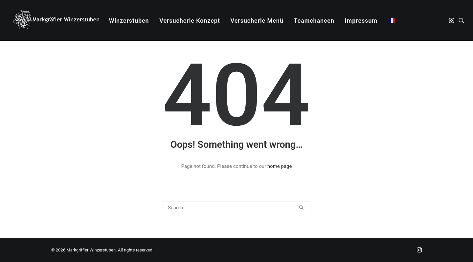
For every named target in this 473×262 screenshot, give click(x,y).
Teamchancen (314, 20)
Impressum (361, 20)
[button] (452, 20)
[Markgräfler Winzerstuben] (56, 20)
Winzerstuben (129, 20)
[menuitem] (129, 20)
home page (279, 166)
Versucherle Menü (257, 20)
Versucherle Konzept (189, 20)
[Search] (236, 207)
